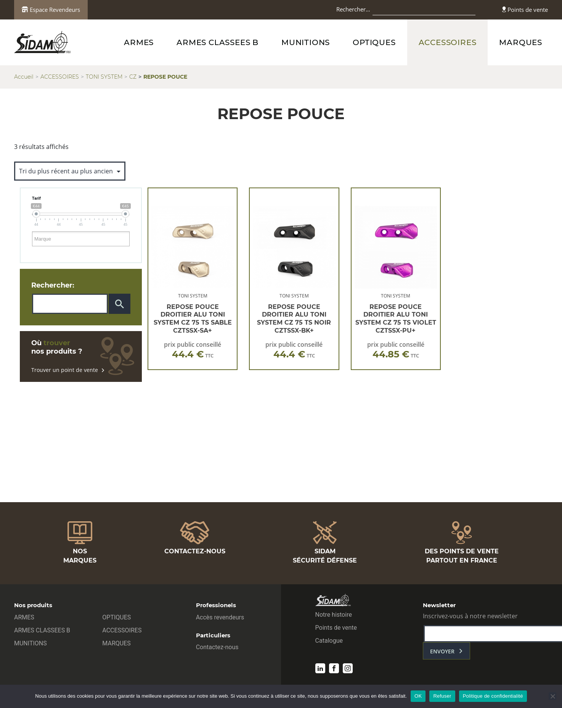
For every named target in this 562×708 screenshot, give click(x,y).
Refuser (442, 696)
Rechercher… (353, 9)
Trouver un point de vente (67, 369)
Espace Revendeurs (51, 9)
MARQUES (520, 42)
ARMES (139, 42)
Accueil (24, 76)
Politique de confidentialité (493, 696)
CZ (132, 76)
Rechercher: (52, 285)
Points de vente (525, 9)
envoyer (442, 651)
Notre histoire (333, 614)
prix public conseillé (192, 350)
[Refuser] (552, 696)
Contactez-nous (217, 647)
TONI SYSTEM (104, 76)
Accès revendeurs (220, 617)
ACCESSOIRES (448, 42)
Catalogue (329, 640)
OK (418, 696)
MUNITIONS (305, 42)
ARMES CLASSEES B (218, 42)
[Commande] (69, 171)
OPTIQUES (374, 42)
